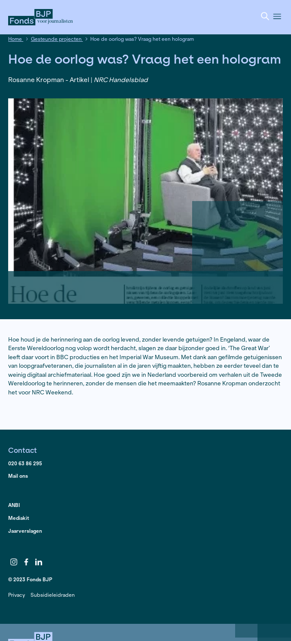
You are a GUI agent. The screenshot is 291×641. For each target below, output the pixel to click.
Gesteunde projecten (57, 39)
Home (15, 39)
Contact (22, 450)
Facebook (26, 562)
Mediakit (18, 518)
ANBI (14, 505)
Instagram (13, 562)
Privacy (16, 595)
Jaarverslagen (25, 531)
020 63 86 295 (25, 463)
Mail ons (18, 476)
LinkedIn (38, 562)
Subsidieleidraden (53, 595)
